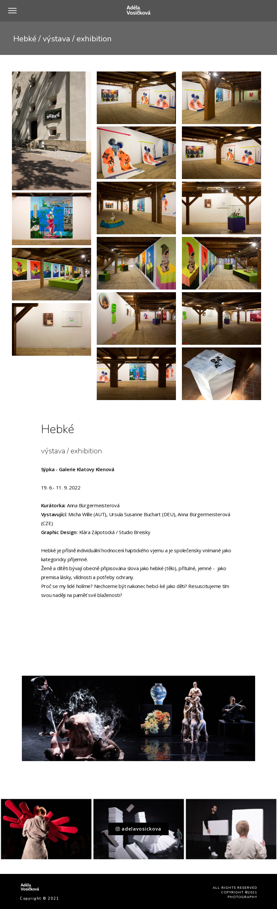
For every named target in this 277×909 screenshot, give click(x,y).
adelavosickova (138, 829)
